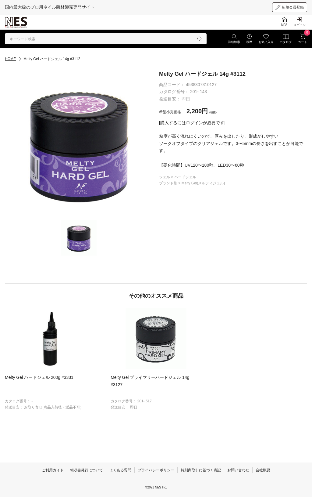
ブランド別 (168, 183)
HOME (10, 59)
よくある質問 (120, 470)
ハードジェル (185, 177)
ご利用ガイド (53, 470)
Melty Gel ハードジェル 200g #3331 (39, 377)
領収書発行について (86, 470)
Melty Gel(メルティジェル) (203, 183)
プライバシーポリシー (156, 470)
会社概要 (263, 470)
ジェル (165, 177)
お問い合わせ (238, 470)
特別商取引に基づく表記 (201, 470)
